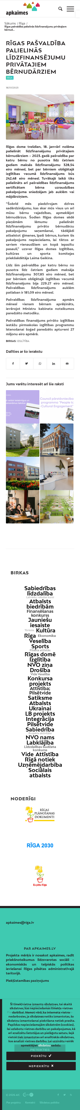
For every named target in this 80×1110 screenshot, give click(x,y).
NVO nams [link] (40, 737)
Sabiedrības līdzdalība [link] (40, 591)
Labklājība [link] (40, 742)
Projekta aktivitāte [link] (40, 733)
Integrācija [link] (40, 719)
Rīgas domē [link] (40, 654)
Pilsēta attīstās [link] (40, 650)
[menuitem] (58, 8)
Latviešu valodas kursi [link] (40, 597)
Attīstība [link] (47, 754)
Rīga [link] (9, 77)
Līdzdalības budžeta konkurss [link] (40, 748)
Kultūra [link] (45, 630)
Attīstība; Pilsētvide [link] (40, 690)
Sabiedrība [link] (40, 729)
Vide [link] (27, 754)
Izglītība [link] (23, 341)
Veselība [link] (40, 641)
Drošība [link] (40, 670)
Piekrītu (39, 1056)
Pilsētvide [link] (40, 724)
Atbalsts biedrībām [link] (40, 604)
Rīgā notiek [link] (40, 759)
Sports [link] (40, 646)
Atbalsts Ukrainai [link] (40, 705)
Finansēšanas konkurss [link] (40, 613)
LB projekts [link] (40, 713)
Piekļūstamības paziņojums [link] (27, 980)
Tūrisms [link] (29, 630)
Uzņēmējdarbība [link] (40, 764)
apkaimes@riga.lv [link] (20, 922)
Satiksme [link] (40, 697)
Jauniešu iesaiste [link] (40, 622)
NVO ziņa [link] (40, 664)
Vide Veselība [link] (40, 674)
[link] (78, 14)
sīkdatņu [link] (44, 1045)
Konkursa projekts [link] (40, 681)
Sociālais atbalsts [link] (40, 772)
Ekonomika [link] (47, 635)
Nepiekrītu (39, 1066)
